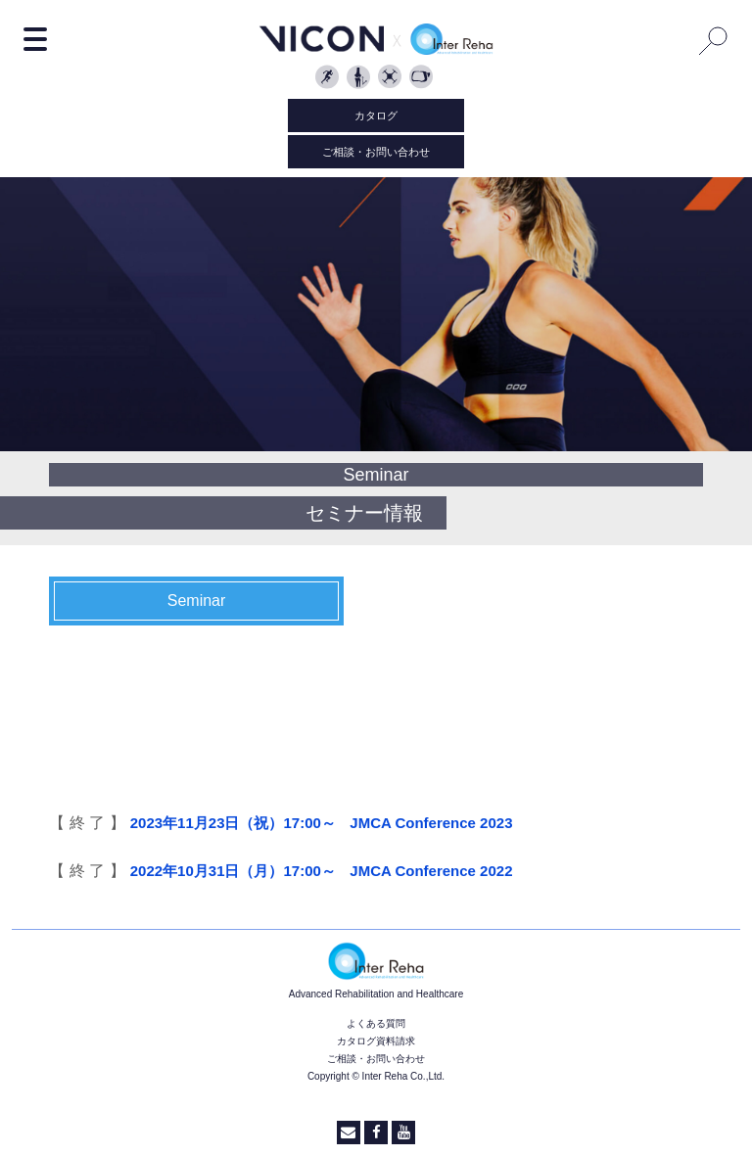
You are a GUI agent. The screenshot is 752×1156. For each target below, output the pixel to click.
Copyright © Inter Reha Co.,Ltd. (376, 1076)
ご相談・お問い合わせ (376, 152)
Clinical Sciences (360, 78)
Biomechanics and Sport (329, 78)
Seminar (196, 600)
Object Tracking (391, 78)
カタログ (376, 115)
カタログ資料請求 (376, 1041)
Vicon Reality (423, 78)
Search (713, 40)
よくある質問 (376, 1023)
